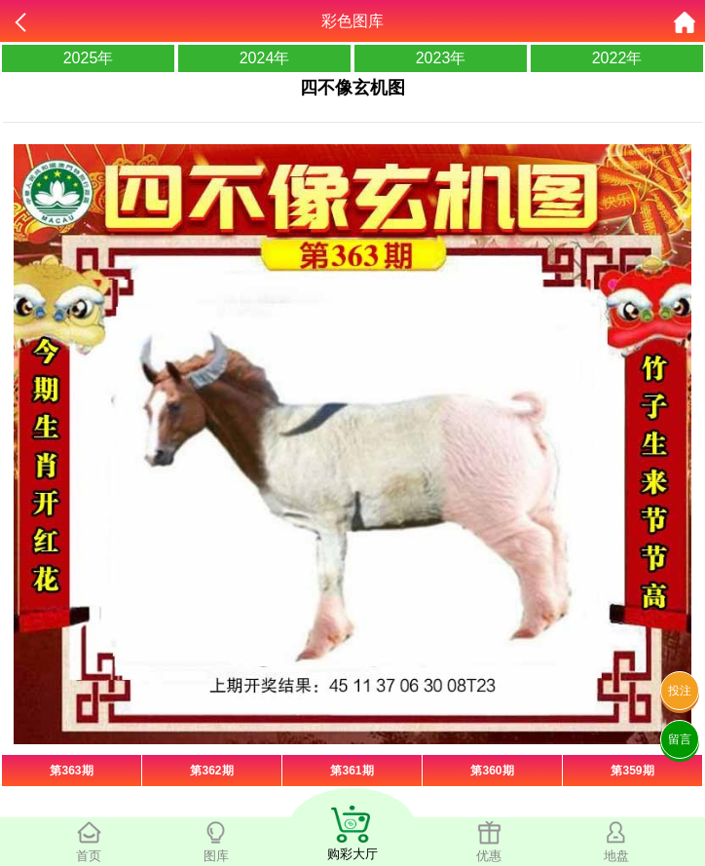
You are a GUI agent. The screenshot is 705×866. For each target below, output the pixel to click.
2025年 (88, 58)
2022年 (617, 58)
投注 (679, 690)
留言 (679, 739)
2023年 (441, 58)
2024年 (265, 58)
